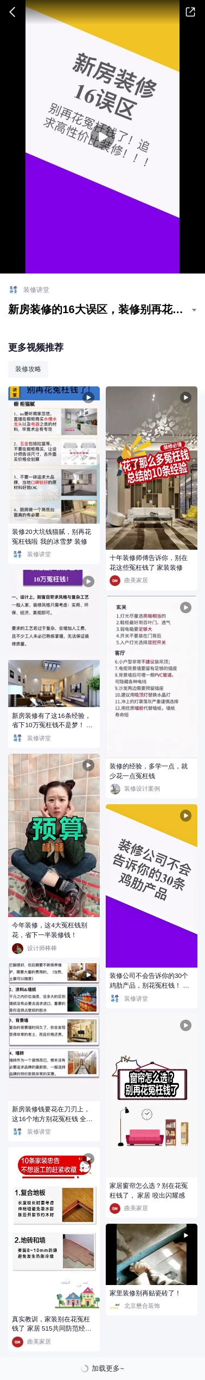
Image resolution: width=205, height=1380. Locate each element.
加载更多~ (108, 1368)
